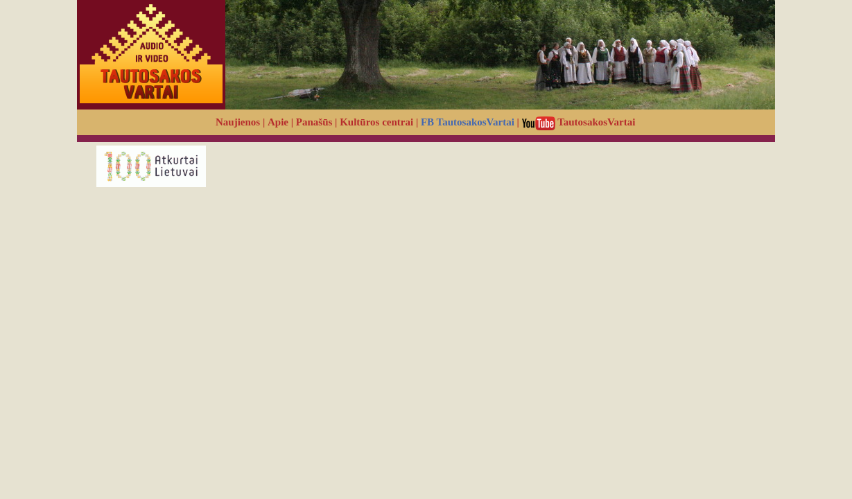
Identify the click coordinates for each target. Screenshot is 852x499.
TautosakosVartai (579, 122)
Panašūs (314, 122)
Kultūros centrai (376, 122)
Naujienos (238, 122)
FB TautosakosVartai (467, 122)
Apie (278, 122)
